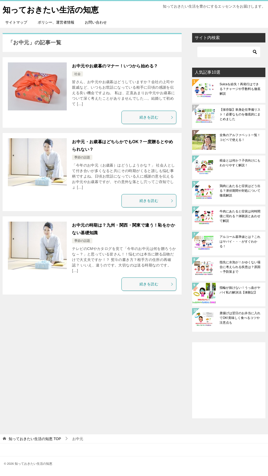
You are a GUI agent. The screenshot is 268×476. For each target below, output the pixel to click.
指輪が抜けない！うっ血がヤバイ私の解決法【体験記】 (240, 290)
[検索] (228, 52)
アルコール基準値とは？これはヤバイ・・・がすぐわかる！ (240, 241)
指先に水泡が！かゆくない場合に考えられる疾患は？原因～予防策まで (240, 267)
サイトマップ (16, 22)
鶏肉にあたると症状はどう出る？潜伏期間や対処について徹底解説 (240, 190)
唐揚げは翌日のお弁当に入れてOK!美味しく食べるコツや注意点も (240, 317)
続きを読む (156, 117)
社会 (77, 74)
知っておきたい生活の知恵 (51, 9)
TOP (35, 439)
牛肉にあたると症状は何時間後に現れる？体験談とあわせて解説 (240, 216)
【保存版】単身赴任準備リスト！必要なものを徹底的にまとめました (240, 114)
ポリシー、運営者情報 (56, 22)
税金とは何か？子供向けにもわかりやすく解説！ (240, 163)
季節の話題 (82, 157)
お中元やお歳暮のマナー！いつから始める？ (115, 66)
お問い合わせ (96, 22)
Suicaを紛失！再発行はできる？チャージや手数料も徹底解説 (240, 88)
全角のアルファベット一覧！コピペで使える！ (240, 137)
